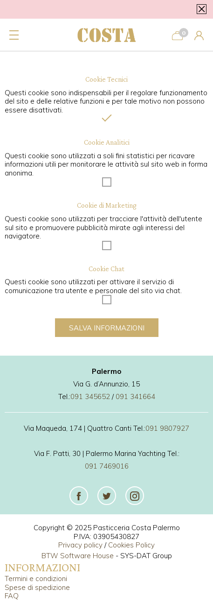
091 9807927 (167, 428)
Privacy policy (80, 544)
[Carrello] (177, 35)
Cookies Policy (131, 544)
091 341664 (135, 396)
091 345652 (90, 396)
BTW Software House (77, 555)
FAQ (12, 595)
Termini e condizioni (36, 578)
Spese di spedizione (37, 587)
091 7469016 (107, 466)
